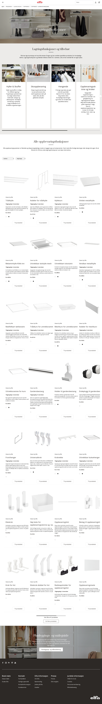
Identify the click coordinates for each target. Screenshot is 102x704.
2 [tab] (83, 130)
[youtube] (15, 663)
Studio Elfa (5, 681)
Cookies (69, 681)
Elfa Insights (54, 681)
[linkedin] (9, 663)
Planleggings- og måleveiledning (51, 649)
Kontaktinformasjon (24, 684)
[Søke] (84, 2)
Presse (53, 679)
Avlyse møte (5, 679)
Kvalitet (37, 687)
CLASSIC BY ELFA (17, 6)
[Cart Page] (99, 2)
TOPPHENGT (26, 6)
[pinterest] (12, 663)
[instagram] (6, 663)
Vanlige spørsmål (23, 681)
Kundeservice (22, 687)
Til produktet (18, 223)
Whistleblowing (72, 687)
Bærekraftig (38, 681)
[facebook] (3, 663)
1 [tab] (34, 130)
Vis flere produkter (51, 621)
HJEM (3, 6)
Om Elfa (37, 679)
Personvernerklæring (73, 684)
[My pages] (96, 2)
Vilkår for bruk (71, 679)
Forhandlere (22, 679)
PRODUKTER (9, 6)
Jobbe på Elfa (39, 684)
